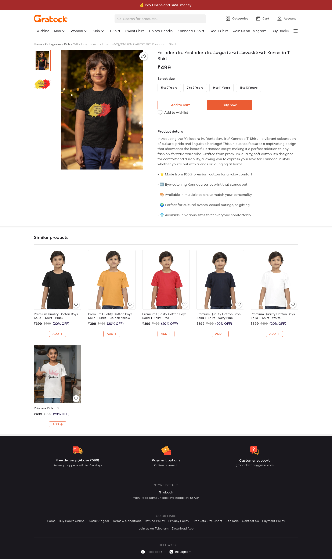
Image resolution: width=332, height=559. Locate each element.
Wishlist (42, 31)
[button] (42, 60)
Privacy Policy (178, 521)
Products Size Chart (207, 521)
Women (79, 31)
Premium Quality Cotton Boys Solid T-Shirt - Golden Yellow (110, 316)
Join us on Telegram (249, 31)
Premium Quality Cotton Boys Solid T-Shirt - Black (56, 316)
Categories (53, 44)
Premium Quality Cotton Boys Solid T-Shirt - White (273, 316)
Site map (232, 521)
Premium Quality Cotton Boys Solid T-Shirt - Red (164, 316)
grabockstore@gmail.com (255, 465)
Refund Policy (155, 521)
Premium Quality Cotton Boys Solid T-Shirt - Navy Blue (218, 316)
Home (38, 44)
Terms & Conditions (126, 521)
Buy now (230, 105)
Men (60, 31)
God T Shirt (218, 31)
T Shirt (114, 31)
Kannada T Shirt (191, 31)
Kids (98, 31)
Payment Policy (273, 521)
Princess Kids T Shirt (49, 408)
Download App (183, 528)
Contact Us (250, 521)
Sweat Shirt (134, 31)
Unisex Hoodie (161, 31)
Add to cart (180, 105)
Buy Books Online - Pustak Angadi (84, 521)
